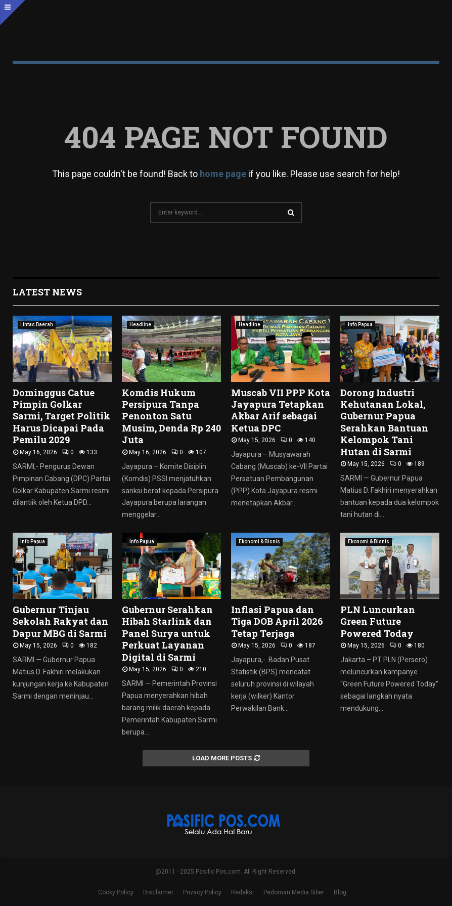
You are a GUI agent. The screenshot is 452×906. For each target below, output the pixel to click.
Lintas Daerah (36, 324)
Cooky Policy (115, 892)
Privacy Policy (202, 892)
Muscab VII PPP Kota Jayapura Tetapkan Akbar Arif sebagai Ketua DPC (280, 410)
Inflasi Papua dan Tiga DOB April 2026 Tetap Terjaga (277, 621)
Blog (340, 892)
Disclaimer (158, 892)
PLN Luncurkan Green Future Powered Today (377, 621)
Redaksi (242, 892)
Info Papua (360, 324)
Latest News (47, 292)
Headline (140, 324)
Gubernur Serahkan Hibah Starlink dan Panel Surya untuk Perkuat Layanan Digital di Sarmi (167, 633)
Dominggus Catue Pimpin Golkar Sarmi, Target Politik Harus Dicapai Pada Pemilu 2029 (61, 416)
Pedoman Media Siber (293, 892)
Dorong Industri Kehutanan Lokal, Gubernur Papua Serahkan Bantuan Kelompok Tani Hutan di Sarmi (384, 422)
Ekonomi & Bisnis (259, 541)
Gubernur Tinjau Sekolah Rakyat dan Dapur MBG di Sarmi (60, 621)
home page (223, 173)
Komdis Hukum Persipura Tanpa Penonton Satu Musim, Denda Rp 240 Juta (171, 416)
